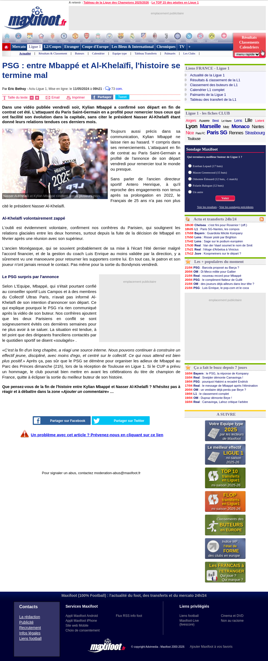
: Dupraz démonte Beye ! (208, 397)
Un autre (198, 192)
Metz (226, 127)
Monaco (240, 126)
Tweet (122, 97)
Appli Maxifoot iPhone (81, 621)
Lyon (191, 126)
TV (181, 47)
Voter (225, 198)
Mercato (19, 47)
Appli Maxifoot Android (82, 616)
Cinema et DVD (232, 616)
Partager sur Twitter (118, 421)
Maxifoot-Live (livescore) (189, 622)
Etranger (71, 47)
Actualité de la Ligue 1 (207, 75)
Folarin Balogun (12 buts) (208, 185)
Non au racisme (232, 621)
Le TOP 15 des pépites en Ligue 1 (175, 2)
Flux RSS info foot (129, 616)
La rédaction (29, 617)
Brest (215, 121)
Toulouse (193, 138)
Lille (248, 120)
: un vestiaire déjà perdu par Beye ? (215, 389)
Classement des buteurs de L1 (214, 85)
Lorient (259, 121)
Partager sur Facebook (59, 420)
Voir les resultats (207, 207)
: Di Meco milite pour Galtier (210, 271)
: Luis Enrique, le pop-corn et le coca (217, 287)
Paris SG (217, 132)
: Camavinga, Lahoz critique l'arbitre (216, 401)
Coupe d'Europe (95, 47)
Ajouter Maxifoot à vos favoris (211, 647)
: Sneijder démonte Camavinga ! (214, 377)
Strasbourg (255, 132)
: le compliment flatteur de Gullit (213, 279)
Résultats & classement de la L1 (215, 80)
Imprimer (76, 97)
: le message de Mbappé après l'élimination (221, 385)
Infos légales (30, 633)
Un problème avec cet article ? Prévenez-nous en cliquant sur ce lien (97, 434)
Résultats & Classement (53, 53)
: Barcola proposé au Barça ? (212, 267)
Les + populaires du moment (219, 261)
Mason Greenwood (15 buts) (210, 172)
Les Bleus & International (132, 47)
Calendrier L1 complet (207, 90)
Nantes (258, 126)
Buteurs (79, 53)
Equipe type (119, 53)
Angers (191, 120)
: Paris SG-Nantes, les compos (212, 229)
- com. (113, 89)
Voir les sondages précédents (236, 207)
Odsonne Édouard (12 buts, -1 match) (215, 179)
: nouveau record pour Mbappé (213, 275)
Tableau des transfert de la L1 (213, 99)
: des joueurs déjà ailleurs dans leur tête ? (219, 283)
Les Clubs (189, 53)
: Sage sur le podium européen (214, 241)
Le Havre (226, 120)
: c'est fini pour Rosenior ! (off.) (216, 225)
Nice (190, 132)
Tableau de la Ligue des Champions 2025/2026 (116, 2)
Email (53, 97)
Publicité (26, 622)
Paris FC (200, 133)
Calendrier (98, 53)
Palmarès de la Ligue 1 (208, 95)
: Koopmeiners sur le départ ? (213, 253)
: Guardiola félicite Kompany (214, 233)
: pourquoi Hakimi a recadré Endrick (216, 381)
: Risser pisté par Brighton (211, 237)
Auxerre (204, 121)
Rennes (236, 132)
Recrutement (30, 628)
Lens (238, 120)
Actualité (25, 53)
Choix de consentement (83, 630)
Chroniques (165, 47)
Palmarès (170, 53)
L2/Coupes (52, 47)
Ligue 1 (35, 47)
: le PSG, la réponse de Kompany (217, 373)
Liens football (30, 638)
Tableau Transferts (145, 53)
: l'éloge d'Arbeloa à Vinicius (211, 249)
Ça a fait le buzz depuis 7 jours (220, 367)
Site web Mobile (77, 625)
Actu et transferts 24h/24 (215, 219)
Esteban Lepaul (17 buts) (208, 166)
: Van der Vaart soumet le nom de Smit (218, 245)
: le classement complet (207, 393)
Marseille (210, 126)
